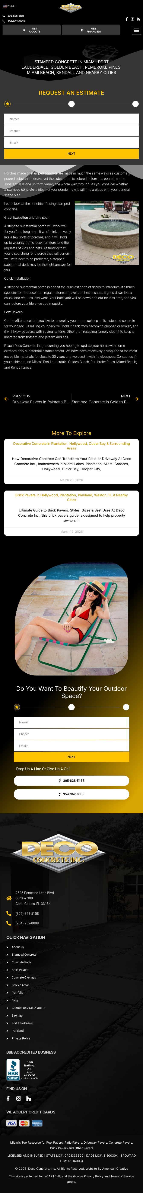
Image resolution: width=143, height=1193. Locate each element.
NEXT (71, 153)
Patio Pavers (73, 1142)
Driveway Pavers (95, 1142)
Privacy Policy (94, 1176)
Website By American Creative (107, 1168)
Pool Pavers (54, 1142)
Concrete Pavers (120, 1142)
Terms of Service (122, 1176)
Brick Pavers (59, 1148)
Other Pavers (84, 1148)
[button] (136, 30)
